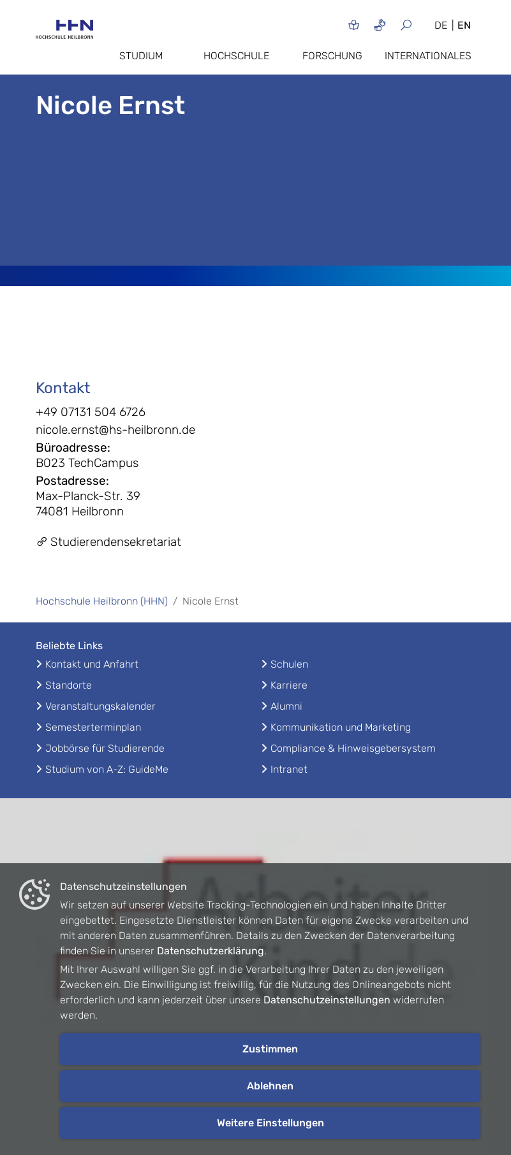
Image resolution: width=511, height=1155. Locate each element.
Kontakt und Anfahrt (91, 664)
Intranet (288, 769)
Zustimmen (270, 1049)
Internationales (428, 56)
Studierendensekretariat (108, 541)
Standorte (68, 685)
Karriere (288, 685)
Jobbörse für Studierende (105, 748)
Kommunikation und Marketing (340, 727)
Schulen (289, 664)
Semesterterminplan (93, 727)
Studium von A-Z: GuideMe (106, 769)
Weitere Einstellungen (270, 1123)
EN (464, 25)
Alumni (286, 706)
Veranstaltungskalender (100, 706)
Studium (141, 56)
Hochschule (236, 56)
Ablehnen (270, 1086)
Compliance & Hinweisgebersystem (353, 748)
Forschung (332, 56)
